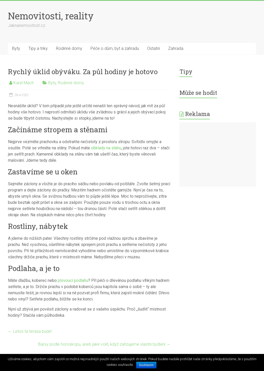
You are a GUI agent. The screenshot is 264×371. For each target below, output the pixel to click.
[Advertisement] (217, 154)
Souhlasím (146, 365)
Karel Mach (23, 82)
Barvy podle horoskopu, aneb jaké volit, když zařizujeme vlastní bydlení (104, 344)
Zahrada (175, 48)
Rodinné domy (69, 48)
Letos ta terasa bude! (30, 331)
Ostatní (153, 48)
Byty (16, 48)
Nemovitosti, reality (51, 16)
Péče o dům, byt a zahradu (114, 48)
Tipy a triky (38, 48)
